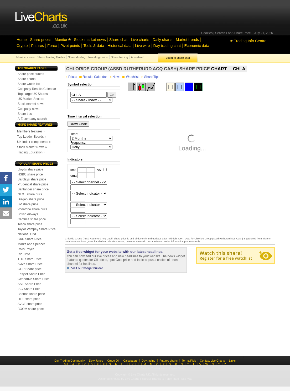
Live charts (140, 40)
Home (22, 40)
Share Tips (150, 77)
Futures (37, 46)
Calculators (130, 360)
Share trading (119, 57)
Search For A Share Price (233, 33)
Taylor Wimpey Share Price (37, 229)
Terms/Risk (189, 360)
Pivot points (70, 46)
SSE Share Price (29, 284)
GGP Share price (30, 269)
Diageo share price (31, 199)
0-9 (66, 364)
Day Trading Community (69, 360)
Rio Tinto (24, 254)
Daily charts (162, 40)
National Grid (27, 234)
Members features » (31, 131)
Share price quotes (31, 74)
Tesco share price (30, 224)
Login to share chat (178, 57)
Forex (52, 46)
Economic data (196, 46)
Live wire (142, 46)
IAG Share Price (29, 289)
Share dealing (77, 57)
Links (232, 360)
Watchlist (130, 77)
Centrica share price (32, 219)
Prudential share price (33, 184)
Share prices (40, 40)
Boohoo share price (31, 294)
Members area (25, 57)
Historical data (120, 46)
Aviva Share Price (30, 264)
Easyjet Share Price (31, 274)
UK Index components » (34, 142)
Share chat (118, 40)
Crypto (22, 46)
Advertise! (137, 57)
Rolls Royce (26, 249)
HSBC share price (30, 174)
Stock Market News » (32, 147)
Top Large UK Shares (33, 94)
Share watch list (29, 84)
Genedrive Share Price (33, 279)
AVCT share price (30, 304)
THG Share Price (30, 259)
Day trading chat (167, 46)
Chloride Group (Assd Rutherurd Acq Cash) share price (138, 68)
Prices (71, 77)
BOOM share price (31, 309)
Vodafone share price (32, 209)
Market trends (187, 40)
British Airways (28, 214)
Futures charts (168, 360)
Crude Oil (113, 360)
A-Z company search (32, 119)
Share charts (26, 79)
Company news (28, 109)
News (115, 77)
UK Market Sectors (31, 99)
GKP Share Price (30, 239)
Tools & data (93, 46)
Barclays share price (32, 179)
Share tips (25, 114)
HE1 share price (29, 299)
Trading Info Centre (248, 41)
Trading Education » (31, 152)
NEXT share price (30, 194)
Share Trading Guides (51, 57)
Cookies (207, 33)
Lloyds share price (30, 169)
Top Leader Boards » (31, 136)
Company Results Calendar (37, 89)
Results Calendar (93, 77)
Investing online (98, 57)
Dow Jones (96, 360)
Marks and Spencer (31, 244)
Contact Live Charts (212, 360)
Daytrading (148, 360)
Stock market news (90, 40)
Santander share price (33, 189)
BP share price (28, 204)
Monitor (61, 40)
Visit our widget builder (87, 268)
